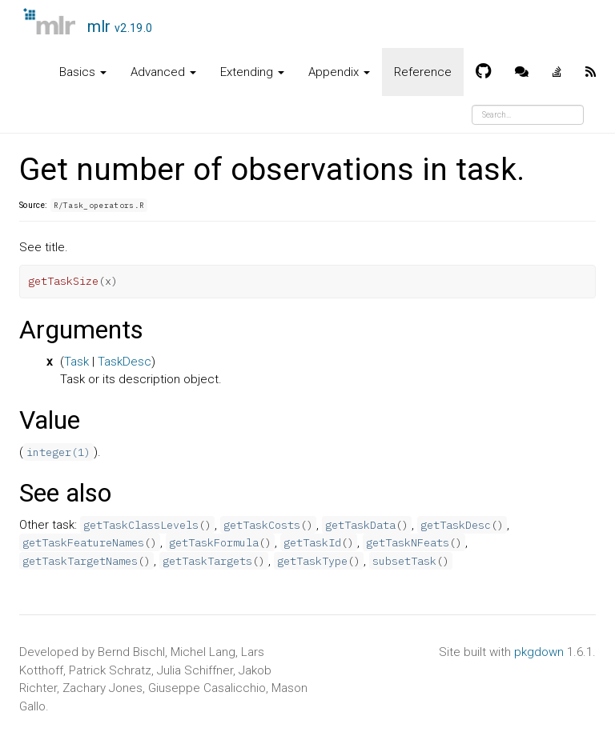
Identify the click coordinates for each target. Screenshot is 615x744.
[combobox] (528, 115)
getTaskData (360, 525)
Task (76, 361)
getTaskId (312, 542)
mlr (120, 26)
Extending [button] (252, 72)
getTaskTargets (207, 561)
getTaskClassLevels (141, 525)
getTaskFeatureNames (83, 542)
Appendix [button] (339, 72)
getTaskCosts (261, 525)
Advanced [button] (163, 72)
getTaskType (312, 561)
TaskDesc (124, 361)
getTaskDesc (455, 525)
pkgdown (539, 652)
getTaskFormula (214, 542)
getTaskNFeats (407, 542)
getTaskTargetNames (80, 561)
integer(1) (58, 452)
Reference (423, 72)
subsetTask (404, 561)
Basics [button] (83, 72)
